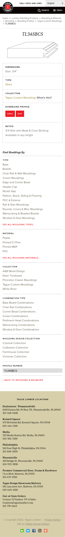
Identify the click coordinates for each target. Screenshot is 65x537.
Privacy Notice (52, 520)
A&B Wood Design (14, 271)
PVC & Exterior (11, 200)
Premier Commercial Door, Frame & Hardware (30, 470)
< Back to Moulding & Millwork (23, 380)
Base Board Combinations (18, 302)
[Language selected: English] (55, 3)
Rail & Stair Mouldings (16, 204)
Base (5, 164)
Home (5, 18)
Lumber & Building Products (25, 18)
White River (10, 289)
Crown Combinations (15, 316)
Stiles (8, 84)
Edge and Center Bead (16, 182)
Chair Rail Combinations (17, 307)
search (45, 10)
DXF (20, 113)
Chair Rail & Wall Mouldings (19, 173)
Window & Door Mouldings (19, 218)
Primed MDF (10, 247)
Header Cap (10, 187)
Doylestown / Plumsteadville (19, 406)
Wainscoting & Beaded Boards (21, 213)
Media (6, 432)
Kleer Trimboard (12, 275)
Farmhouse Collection (16, 352)
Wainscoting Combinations (19, 325)
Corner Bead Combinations (19, 311)
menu (59, 10)
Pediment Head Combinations (21, 320)
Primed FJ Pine (12, 242)
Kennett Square (11, 419)
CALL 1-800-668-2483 (30, 3)
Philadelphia (10, 444)
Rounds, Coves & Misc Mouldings (23, 209)
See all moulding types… (18, 224)
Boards (7, 169)
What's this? (44, 97)
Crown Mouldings (13, 178)
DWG (10, 113)
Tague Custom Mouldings (21, 97)
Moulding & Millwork (51, 18)
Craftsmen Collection (15, 347)
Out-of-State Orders (14, 496)
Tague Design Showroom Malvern (22, 483)
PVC (5, 251)
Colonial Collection (14, 343)
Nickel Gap (9, 191)
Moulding (9, 21)
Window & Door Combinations (21, 329)
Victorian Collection (15, 356)
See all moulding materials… (21, 257)
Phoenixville (10, 457)
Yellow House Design (37, 524)
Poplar (6, 238)
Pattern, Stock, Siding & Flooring (22, 196)
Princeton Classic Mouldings (20, 280)
